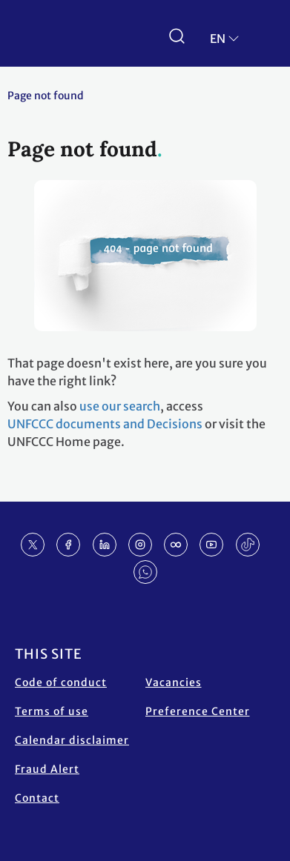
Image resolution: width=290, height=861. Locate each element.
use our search (119, 406)
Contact (37, 798)
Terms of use (51, 711)
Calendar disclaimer (72, 740)
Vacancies (173, 682)
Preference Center (197, 711)
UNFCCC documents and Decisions (104, 423)
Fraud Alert (47, 769)
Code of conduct (61, 682)
